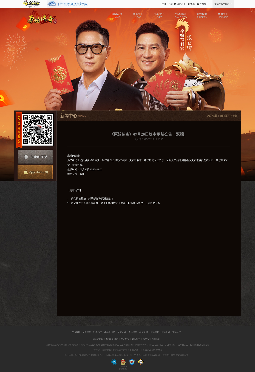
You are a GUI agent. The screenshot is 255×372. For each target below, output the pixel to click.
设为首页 (181, 4)
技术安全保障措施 (151, 339)
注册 (164, 4)
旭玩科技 (176, 332)
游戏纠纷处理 (112, 339)
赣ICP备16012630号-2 (91, 345)
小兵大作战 (109, 332)
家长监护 (136, 339)
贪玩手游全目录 (221, 4)
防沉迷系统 (98, 339)
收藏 (192, 4)
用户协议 (125, 339)
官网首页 (225, 115)
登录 (170, 4)
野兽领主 (97, 332)
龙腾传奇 (86, 332)
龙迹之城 (121, 332)
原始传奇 (132, 332)
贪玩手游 (165, 332)
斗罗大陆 (143, 332)
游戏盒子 (204, 4)
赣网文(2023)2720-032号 (114, 345)
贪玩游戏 (154, 332)
